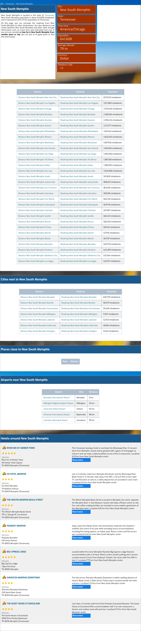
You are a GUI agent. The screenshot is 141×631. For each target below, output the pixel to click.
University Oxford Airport (54, 409)
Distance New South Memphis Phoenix (34, 137)
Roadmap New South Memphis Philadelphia (79, 131)
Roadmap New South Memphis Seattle (77, 216)
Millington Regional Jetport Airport (58, 403)
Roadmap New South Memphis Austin (76, 176)
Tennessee (49, 15)
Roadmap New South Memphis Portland (77, 250)
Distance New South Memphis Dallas (34, 165)
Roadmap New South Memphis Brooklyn (77, 114)
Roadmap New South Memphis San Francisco (80, 187)
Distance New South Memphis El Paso (34, 227)
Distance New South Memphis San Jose (35, 171)
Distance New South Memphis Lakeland (38, 320)
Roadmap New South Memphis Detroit (77, 233)
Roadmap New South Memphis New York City (80, 97)
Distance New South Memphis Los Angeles (36, 103)
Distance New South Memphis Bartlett (37, 303)
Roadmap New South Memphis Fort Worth (78, 199)
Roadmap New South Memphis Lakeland (78, 320)
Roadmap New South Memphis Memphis (78, 244)
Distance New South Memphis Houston (35, 120)
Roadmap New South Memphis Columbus (78, 193)
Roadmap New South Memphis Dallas (76, 165)
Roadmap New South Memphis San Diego (78, 154)
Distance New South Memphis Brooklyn (35, 114)
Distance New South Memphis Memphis (35, 244)
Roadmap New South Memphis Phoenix (77, 137)
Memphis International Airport (56, 397)
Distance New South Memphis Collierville (38, 325)
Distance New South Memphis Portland (35, 250)
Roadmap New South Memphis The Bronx (78, 159)
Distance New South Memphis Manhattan (36, 142)
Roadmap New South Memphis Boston (77, 238)
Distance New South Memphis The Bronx (35, 159)
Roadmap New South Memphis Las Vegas (78, 261)
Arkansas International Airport (56, 414)
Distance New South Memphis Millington (38, 314)
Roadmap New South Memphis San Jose (77, 171)
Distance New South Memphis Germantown (39, 308)
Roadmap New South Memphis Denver (77, 221)
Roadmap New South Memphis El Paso (77, 227)
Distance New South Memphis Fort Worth (36, 199)
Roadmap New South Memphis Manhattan (78, 142)
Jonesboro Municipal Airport (55, 420)
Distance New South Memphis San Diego (35, 154)
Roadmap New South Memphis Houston (77, 120)
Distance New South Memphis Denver (34, 221)
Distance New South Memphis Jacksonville (36, 182)
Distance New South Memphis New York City (37, 97)
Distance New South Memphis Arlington (38, 331)
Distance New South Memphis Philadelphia (36, 131)
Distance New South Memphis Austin (34, 176)
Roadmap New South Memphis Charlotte (78, 210)
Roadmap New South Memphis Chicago (77, 109)
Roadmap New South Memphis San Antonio (79, 148)
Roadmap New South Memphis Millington (79, 314)
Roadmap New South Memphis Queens (77, 125)
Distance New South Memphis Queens (34, 125)
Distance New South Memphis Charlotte (35, 210)
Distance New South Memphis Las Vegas (35, 261)
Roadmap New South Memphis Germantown (80, 308)
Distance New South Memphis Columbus (35, 193)
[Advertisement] (27, 58)
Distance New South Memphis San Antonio (36, 148)
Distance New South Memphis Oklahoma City (37, 255)
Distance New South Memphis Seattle (34, 216)
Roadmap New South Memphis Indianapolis (79, 204)
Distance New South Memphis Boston (34, 238)
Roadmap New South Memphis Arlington (79, 331)
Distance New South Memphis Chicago (34, 109)
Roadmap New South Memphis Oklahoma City (80, 255)
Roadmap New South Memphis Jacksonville (79, 182)
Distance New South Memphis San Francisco (37, 187)
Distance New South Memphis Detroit (34, 233)
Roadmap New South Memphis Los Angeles (79, 103)
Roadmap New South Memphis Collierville (79, 325)
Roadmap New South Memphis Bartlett (78, 303)
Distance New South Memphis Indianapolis (36, 204)
